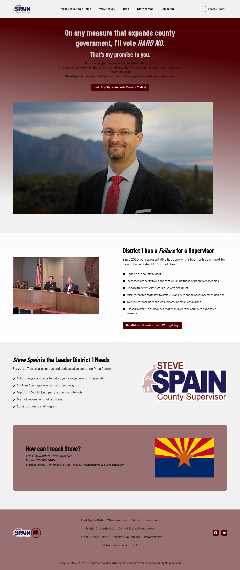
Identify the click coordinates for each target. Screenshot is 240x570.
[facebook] (216, 533)
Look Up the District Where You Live (104, 520)
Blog (126, 9)
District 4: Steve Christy (94, 536)
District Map (145, 9)
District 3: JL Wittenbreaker (136, 528)
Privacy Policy (153, 536)
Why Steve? (107, 9)
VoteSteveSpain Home (76, 9)
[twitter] (224, 533)
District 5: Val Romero (126, 536)
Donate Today (216, 9)
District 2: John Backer (100, 528)
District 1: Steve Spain (145, 520)
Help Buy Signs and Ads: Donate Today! (120, 87)
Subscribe (168, 9)
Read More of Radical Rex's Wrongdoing (152, 325)
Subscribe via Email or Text (120, 545)
